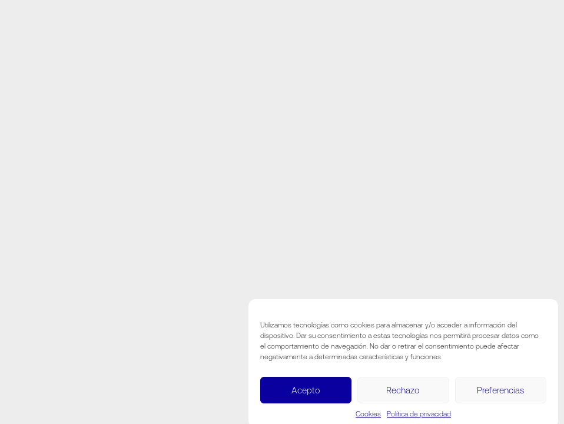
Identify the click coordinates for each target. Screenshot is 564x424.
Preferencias (500, 392)
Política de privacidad (419, 416)
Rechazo (403, 392)
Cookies (368, 416)
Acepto (305, 392)
